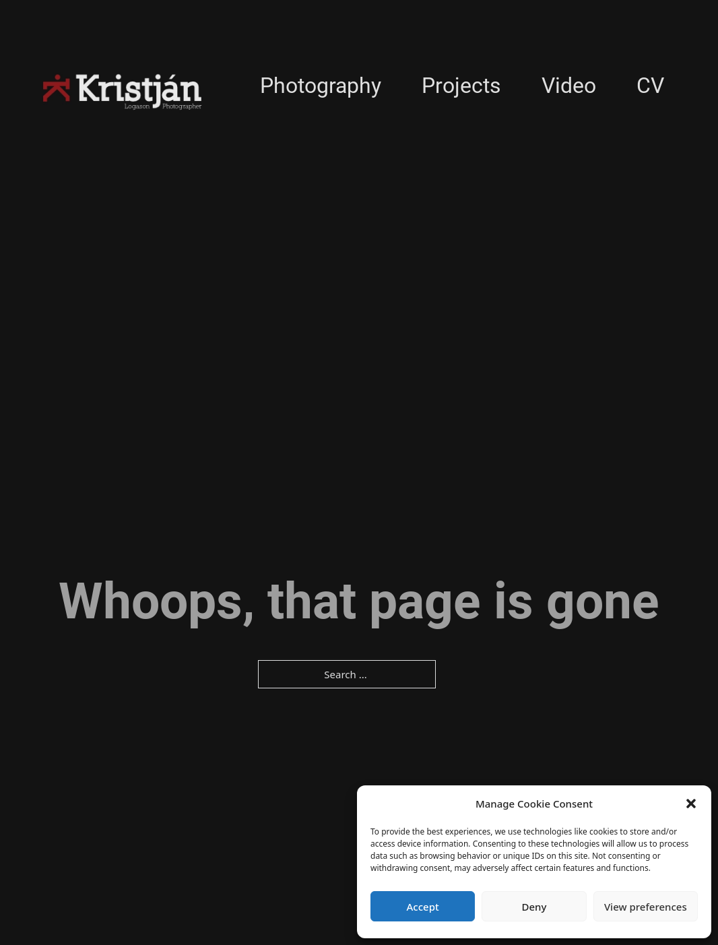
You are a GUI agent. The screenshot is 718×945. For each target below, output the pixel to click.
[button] (691, 803)
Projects (461, 85)
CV (650, 85)
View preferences (645, 906)
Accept (423, 906)
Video (569, 85)
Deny (534, 906)
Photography (320, 85)
